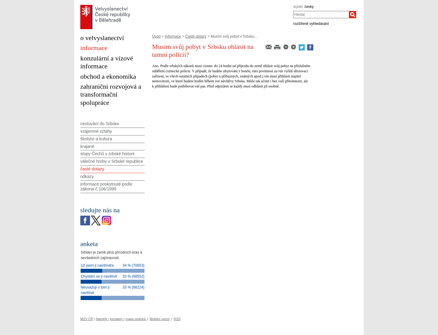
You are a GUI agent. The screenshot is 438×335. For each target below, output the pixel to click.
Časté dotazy (196, 36)
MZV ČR (86, 319)
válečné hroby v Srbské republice (111, 161)
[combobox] (321, 14)
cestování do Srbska (99, 123)
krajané (87, 146)
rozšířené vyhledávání (311, 24)
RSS (177, 319)
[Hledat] (352, 14)
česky (309, 7)
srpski (298, 7)
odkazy (87, 176)
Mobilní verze (159, 319)
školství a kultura (96, 138)
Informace (173, 36)
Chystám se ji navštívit (99, 276)
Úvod (156, 36)
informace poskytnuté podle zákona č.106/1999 (106, 187)
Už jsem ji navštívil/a (97, 265)
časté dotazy (92, 168)
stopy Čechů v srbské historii (107, 153)
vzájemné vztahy (96, 131)
